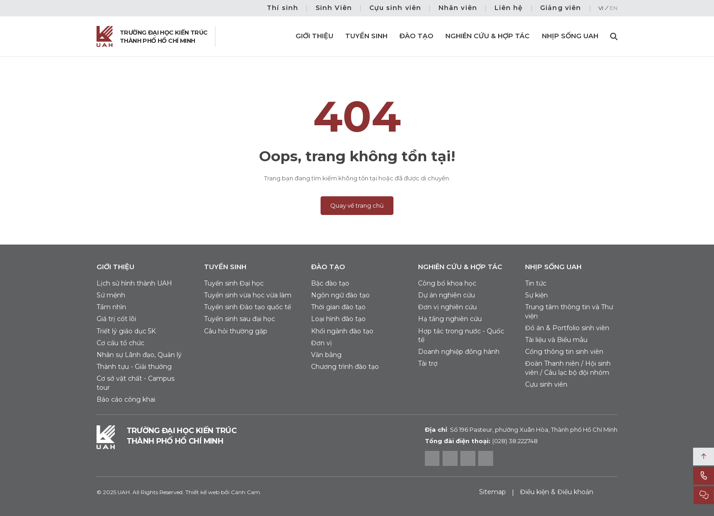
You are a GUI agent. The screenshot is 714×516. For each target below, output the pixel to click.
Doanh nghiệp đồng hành (459, 351)
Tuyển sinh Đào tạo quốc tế (247, 307)
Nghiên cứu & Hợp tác (487, 36)
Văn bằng (326, 355)
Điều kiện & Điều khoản (556, 492)
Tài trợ (428, 363)
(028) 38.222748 (515, 440)
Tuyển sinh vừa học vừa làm (247, 295)
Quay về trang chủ (357, 205)
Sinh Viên (334, 8)
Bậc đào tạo (330, 283)
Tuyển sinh (366, 36)
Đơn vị (321, 343)
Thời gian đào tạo (338, 307)
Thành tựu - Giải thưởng (134, 367)
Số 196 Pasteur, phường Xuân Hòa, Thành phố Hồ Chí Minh (521, 429)
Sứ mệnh (111, 295)
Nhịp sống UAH (570, 36)
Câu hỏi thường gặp (235, 331)
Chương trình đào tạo (345, 367)
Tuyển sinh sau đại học (239, 319)
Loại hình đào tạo (338, 319)
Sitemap (492, 492)
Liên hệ (509, 8)
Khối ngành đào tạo (342, 331)
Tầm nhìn (111, 307)
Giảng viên (560, 8)
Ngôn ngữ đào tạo (340, 295)
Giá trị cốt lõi (116, 319)
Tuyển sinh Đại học (234, 283)
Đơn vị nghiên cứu (447, 307)
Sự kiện (536, 295)
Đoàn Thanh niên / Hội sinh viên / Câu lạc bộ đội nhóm (568, 368)
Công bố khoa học (447, 283)
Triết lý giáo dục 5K (126, 331)
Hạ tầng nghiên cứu (450, 319)
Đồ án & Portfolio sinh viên (567, 328)
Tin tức (535, 283)
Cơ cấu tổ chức (120, 343)
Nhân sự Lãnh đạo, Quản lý (139, 355)
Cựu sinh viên (395, 8)
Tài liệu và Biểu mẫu (556, 340)
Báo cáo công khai (126, 399)
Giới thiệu (314, 36)
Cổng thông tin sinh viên (564, 351)
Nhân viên (458, 8)
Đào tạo (416, 36)
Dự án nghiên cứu (446, 295)
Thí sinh (282, 8)
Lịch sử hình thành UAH (134, 283)
